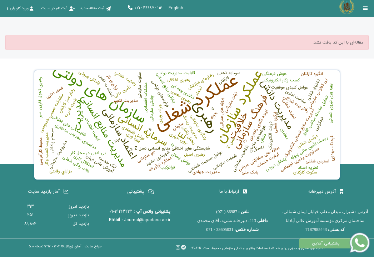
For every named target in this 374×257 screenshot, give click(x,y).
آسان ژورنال (73, 246)
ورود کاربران (20, 8)
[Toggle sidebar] (365, 8)
